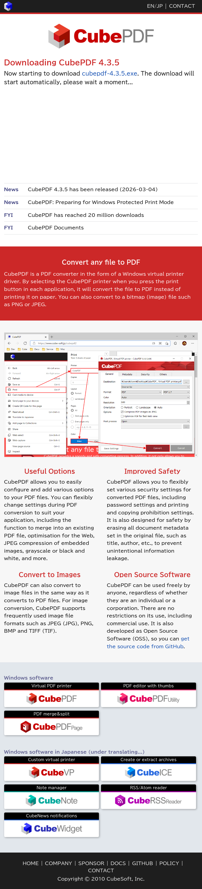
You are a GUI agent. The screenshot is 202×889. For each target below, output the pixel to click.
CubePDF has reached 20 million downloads (86, 215)
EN (150, 6)
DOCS (118, 863)
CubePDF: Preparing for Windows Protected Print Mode (101, 202)
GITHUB (142, 863)
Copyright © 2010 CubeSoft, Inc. (101, 878)
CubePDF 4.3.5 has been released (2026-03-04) (93, 189)
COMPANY (58, 863)
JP (160, 6)
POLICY (169, 863)
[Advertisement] (101, 134)
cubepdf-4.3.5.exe (109, 73)
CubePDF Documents (56, 227)
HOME (31, 863)
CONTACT (182, 6)
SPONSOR (91, 863)
